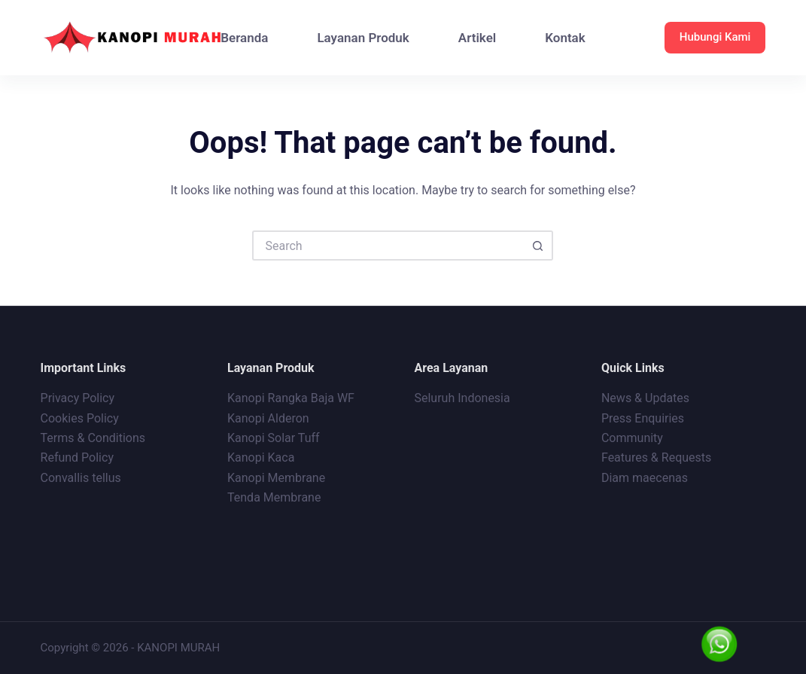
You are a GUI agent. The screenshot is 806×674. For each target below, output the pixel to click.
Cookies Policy (80, 418)
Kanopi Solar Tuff (273, 438)
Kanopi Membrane (276, 478)
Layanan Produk (363, 37)
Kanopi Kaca (260, 457)
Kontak (565, 37)
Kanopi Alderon (268, 418)
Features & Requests (656, 457)
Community (632, 438)
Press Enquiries (642, 418)
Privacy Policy (78, 398)
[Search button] (538, 245)
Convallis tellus (81, 478)
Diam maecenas (644, 478)
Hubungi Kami (715, 37)
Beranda (244, 37)
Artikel (477, 37)
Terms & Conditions (93, 438)
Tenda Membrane (274, 497)
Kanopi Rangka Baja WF (290, 398)
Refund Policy (77, 457)
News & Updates (645, 398)
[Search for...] (387, 245)
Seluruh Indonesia (461, 398)
